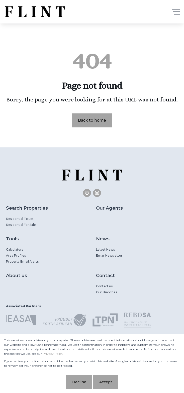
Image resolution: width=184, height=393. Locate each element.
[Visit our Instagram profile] (97, 193)
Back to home (92, 120)
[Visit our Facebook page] (87, 193)
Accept (105, 382)
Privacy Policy (53, 354)
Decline (79, 382)
